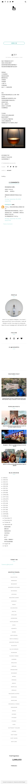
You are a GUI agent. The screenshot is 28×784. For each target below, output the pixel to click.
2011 (4, 509)
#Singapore (14, 707)
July (5, 546)
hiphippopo (8, 204)
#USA (14, 724)
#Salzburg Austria (14, 693)
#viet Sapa (14, 741)
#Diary (9, 170)
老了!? (5, 537)
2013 (4, 505)
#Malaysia (14, 662)
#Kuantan (14, 645)
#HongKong (14, 618)
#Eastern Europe (14, 597)
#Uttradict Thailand (14, 727)
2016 (4, 499)
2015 (4, 501)
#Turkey (14, 721)
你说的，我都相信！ (9, 539)
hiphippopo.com (10, 782)
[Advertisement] (14, 25)
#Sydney (14, 714)
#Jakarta (14, 628)
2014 (4, 503)
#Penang (14, 679)
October (6, 522)
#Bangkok (14, 580)
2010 (4, 511)
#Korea (14, 631)
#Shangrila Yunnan (14, 703)
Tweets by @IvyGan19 (7, 564)
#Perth (14, 683)
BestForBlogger (22, 782)
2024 (4, 482)
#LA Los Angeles (14, 649)
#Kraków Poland (14, 642)
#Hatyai (14, 611)
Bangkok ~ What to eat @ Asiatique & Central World (14, 445)
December (7, 518)
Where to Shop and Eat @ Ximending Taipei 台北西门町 (14, 465)
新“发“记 (6, 535)
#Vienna (14, 731)
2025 (4, 479)
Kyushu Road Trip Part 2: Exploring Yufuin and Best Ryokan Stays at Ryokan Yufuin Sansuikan (14, 399)
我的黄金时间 (7, 531)
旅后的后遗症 (7, 526)
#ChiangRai (14, 590)
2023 (4, 484)
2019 (4, 492)
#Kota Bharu (14, 635)
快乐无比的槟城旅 (8, 541)
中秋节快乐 (7, 533)
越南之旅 (6, 528)
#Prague (14, 690)
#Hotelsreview (14, 621)
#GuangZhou (14, 607)
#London (14, 659)
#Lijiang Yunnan (14, 655)
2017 (4, 497)
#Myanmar (14, 673)
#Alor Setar (14, 577)
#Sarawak (14, 697)
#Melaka (14, 666)
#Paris (14, 676)
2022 (4, 486)
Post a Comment (7, 224)
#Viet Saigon (14, 738)
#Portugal (14, 686)
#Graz (14, 604)
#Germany (14, 601)
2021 (4, 488)
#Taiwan (14, 717)
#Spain (14, 710)
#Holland (14, 614)
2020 (4, 490)
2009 (4, 514)
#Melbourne (14, 669)
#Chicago (14, 594)
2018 (4, 494)
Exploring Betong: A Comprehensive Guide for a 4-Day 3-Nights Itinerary (14, 426)
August (6, 543)
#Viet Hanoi (14, 734)
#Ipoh (14, 625)
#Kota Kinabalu (14, 638)
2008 (4, 516)
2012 (4, 507)
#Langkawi (14, 652)
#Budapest (14, 583)
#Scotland (14, 700)
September (7, 524)
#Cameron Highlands (14, 587)
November (7, 520)
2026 (4, 477)
